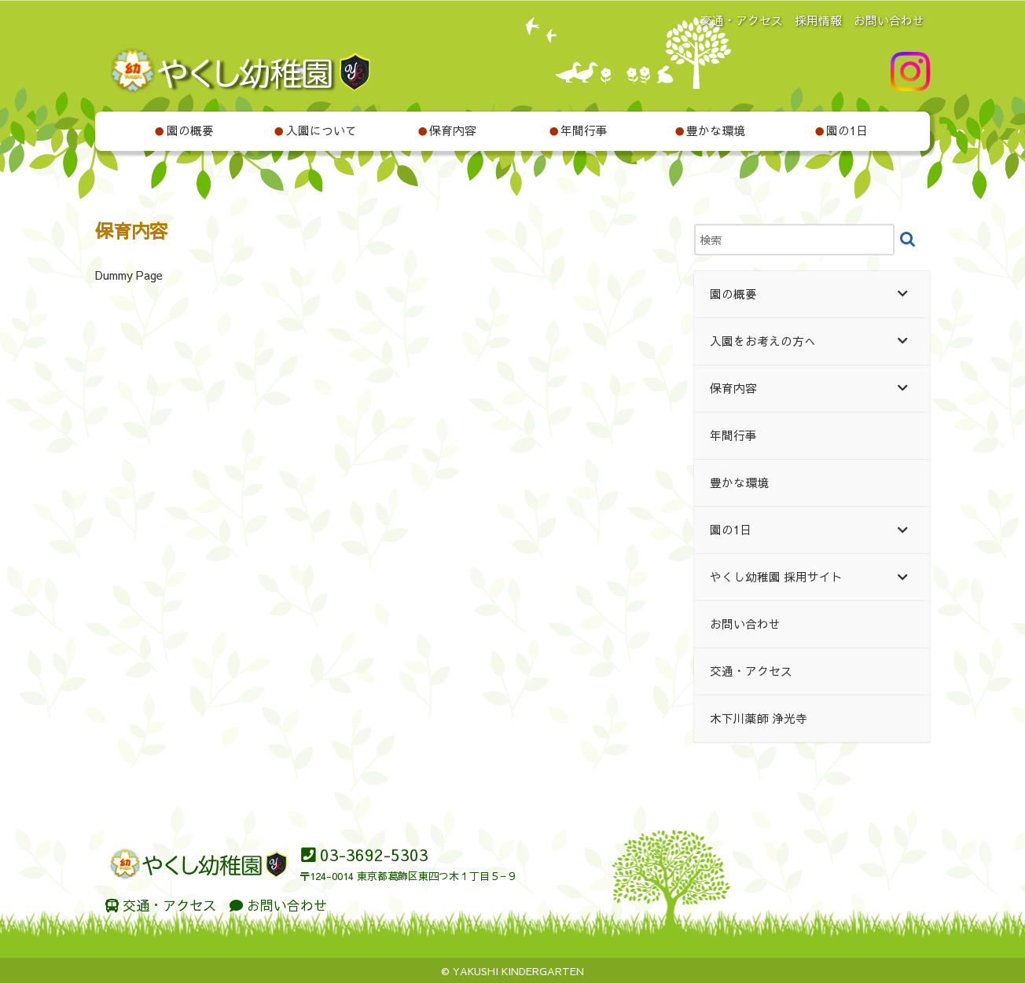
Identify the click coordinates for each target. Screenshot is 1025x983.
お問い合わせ (889, 20)
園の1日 (841, 130)
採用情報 (818, 20)
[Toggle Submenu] (902, 294)
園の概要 (184, 130)
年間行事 (578, 130)
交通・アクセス (741, 20)
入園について (315, 130)
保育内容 (447, 130)
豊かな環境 (710, 130)
